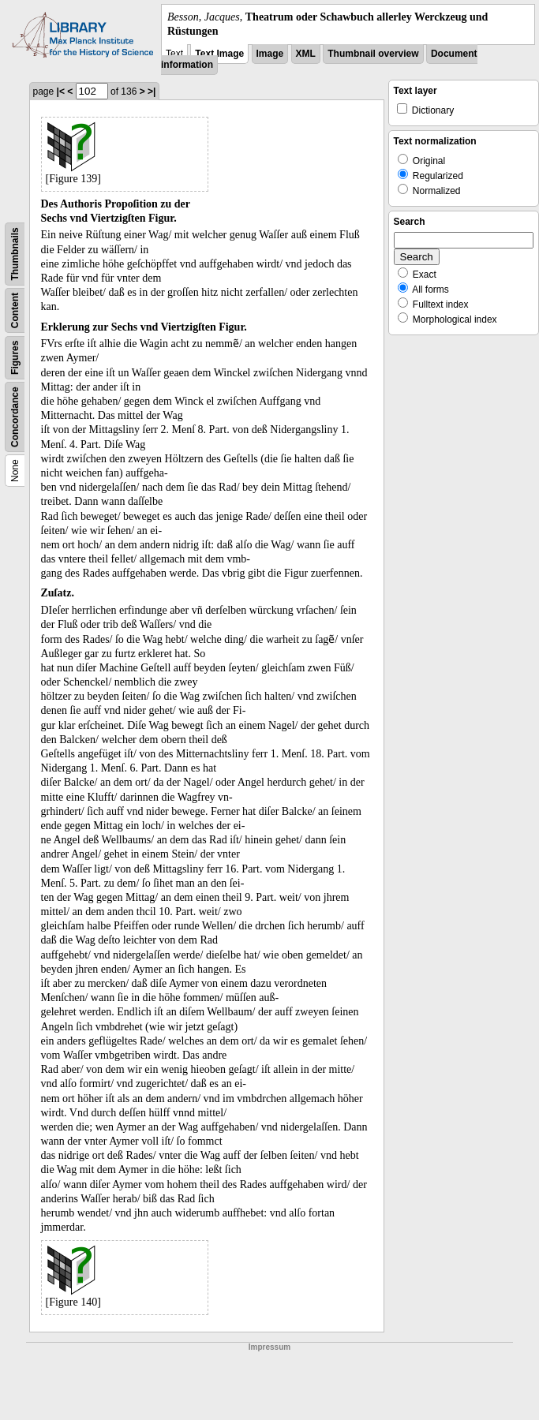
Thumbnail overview (373, 53)
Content (15, 310)
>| (151, 91)
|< (61, 91)
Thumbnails (15, 254)
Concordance (15, 417)
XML (306, 53)
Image (270, 53)
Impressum (269, 1347)
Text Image (219, 53)
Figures (15, 358)
